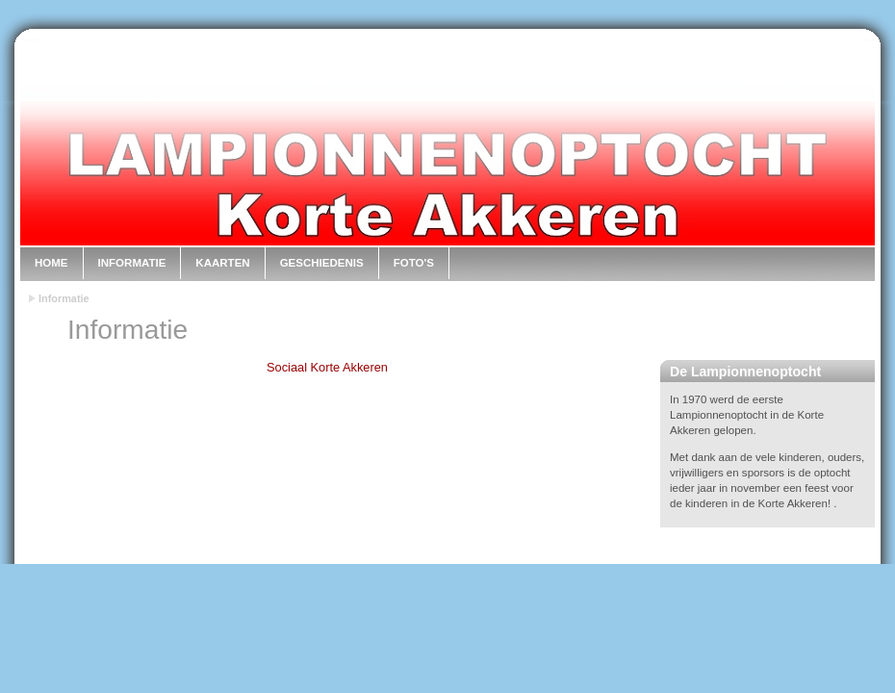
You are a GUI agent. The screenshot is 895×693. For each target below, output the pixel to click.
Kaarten (222, 263)
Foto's (414, 263)
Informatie (132, 263)
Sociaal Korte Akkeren (327, 367)
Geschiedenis (322, 263)
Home (51, 263)
